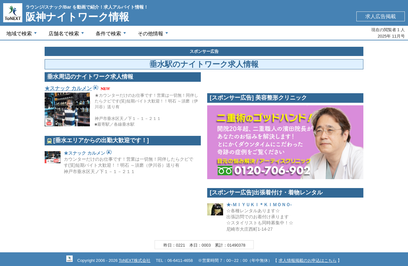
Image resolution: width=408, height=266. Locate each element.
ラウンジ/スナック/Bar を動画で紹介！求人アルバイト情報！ (87, 7)
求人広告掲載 (380, 16)
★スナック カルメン (68, 88)
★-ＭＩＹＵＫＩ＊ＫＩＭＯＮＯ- (259, 204)
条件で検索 (111, 35)
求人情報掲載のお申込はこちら (308, 260)
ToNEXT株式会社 (134, 260)
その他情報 (154, 35)
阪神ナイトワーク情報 (77, 17)
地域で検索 (22, 35)
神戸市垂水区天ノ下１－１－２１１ (99, 171)
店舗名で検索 (66, 35)
